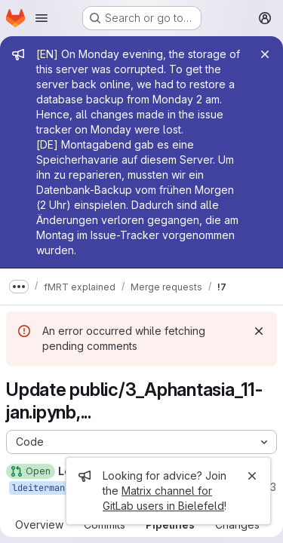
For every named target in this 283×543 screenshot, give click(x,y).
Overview (39, 524)
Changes (237, 524)
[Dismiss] (259, 331)
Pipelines (170, 524)
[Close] (265, 54)
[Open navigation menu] (41, 18)
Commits (104, 524)
